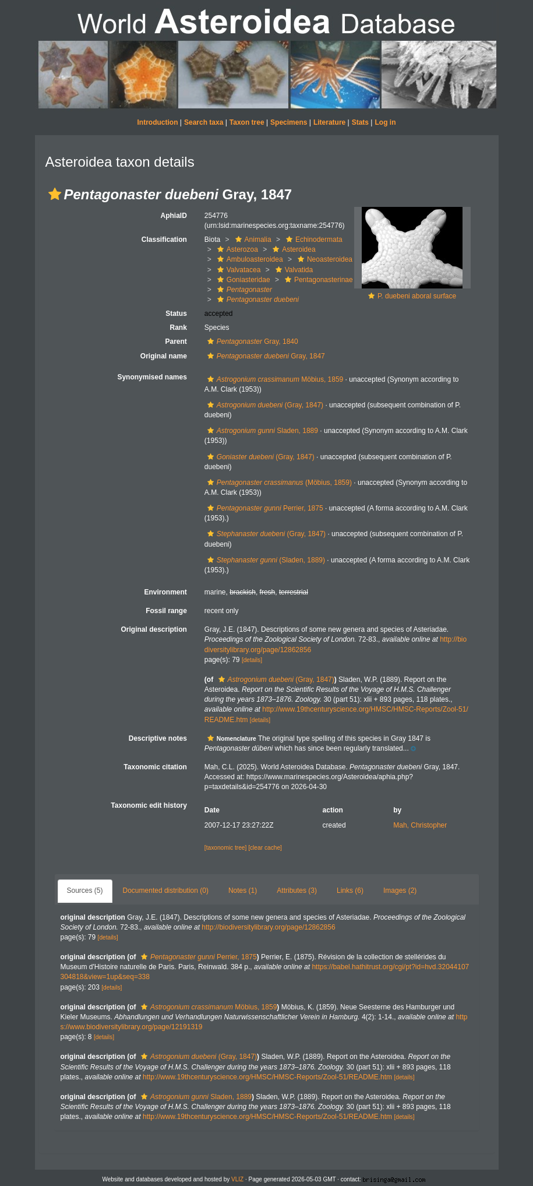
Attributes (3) (297, 890)
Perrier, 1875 (263, 508)
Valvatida (293, 270)
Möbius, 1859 (273, 379)
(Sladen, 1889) (264, 560)
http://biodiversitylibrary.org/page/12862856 (268, 927)
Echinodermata (313, 239)
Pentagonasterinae (317, 280)
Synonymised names (151, 377)
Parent (175, 341)
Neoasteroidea (323, 259)
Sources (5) (85, 890)
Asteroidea (292, 249)
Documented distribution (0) (166, 890)
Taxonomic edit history (148, 805)
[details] (252, 660)
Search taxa (203, 122)
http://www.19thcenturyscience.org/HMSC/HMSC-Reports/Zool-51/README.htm (267, 1077)
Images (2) (399, 890)
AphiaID (173, 216)
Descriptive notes (158, 738)
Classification (164, 239)
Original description (153, 629)
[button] (54, 194)
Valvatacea (237, 270)
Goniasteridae (242, 280)
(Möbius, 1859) (278, 482)
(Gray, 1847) (263, 405)
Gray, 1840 (251, 341)
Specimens (288, 122)
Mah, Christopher (420, 825)
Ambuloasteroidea (248, 259)
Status (176, 313)
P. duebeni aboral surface (416, 296)
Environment (165, 592)
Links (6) (350, 890)
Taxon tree (247, 122)
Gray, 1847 (264, 356)
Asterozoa (236, 249)
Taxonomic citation (154, 767)
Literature (329, 122)
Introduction (157, 122)
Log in (385, 122)
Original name (163, 356)
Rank (178, 327)
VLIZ (237, 1179)
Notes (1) (242, 890)
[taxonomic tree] (225, 847)
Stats (360, 122)
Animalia (251, 239)
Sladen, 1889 (261, 431)
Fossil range (166, 611)
